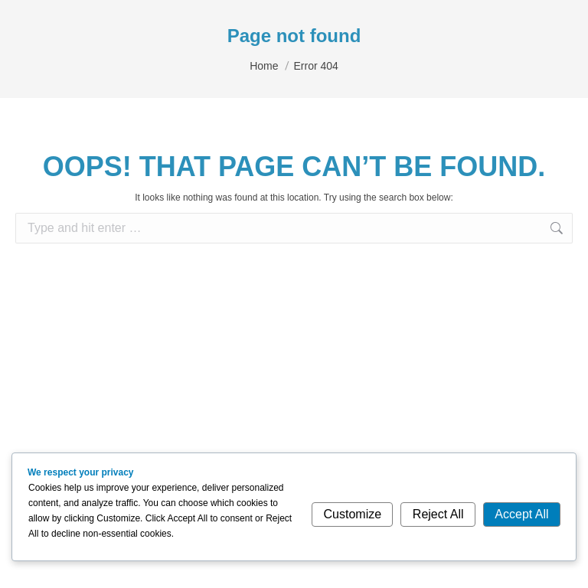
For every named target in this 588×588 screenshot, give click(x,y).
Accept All (521, 514)
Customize (353, 514)
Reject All (438, 514)
